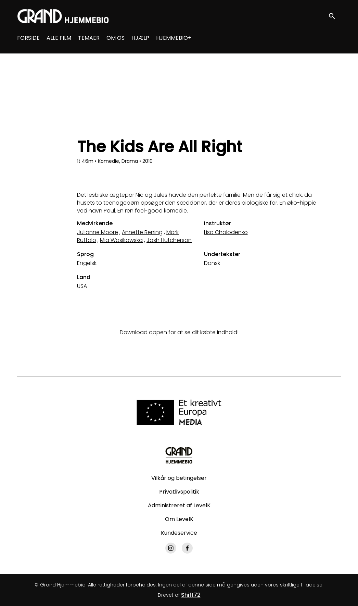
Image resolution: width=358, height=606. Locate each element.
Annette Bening (142, 232)
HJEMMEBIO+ (173, 38)
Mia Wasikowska (121, 240)
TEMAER (89, 38)
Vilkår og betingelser (179, 478)
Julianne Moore (97, 232)
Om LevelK (179, 519)
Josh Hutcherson (169, 240)
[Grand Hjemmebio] (178, 455)
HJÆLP (140, 38)
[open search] (335, 16)
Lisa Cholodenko (226, 232)
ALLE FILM (59, 38)
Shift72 (191, 595)
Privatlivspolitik (179, 492)
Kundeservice (179, 533)
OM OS (115, 38)
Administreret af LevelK (179, 505)
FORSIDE (28, 38)
